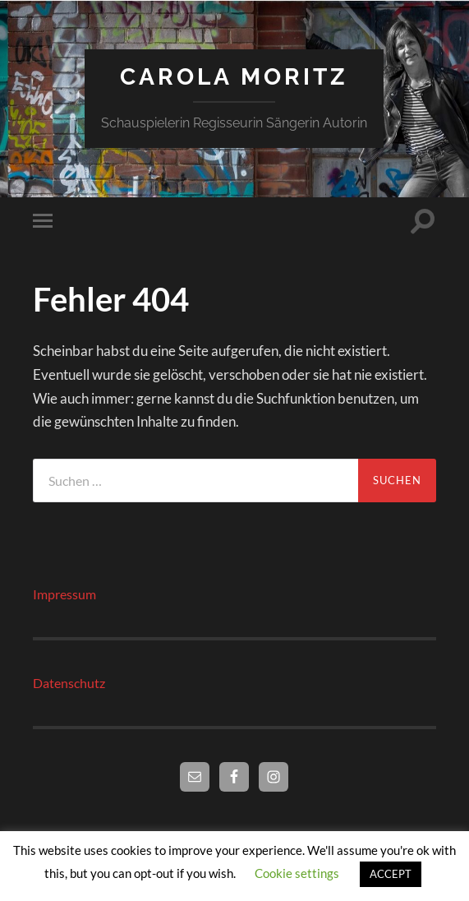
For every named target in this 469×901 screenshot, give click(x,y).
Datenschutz (69, 683)
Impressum (64, 594)
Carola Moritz (234, 76)
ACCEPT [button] (391, 873)
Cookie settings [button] (297, 873)
